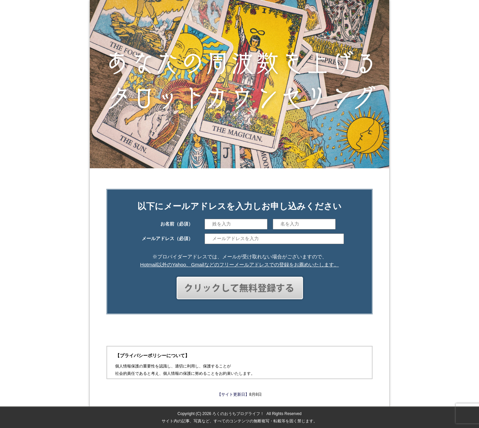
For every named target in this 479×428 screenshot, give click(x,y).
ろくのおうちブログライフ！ (238, 413)
